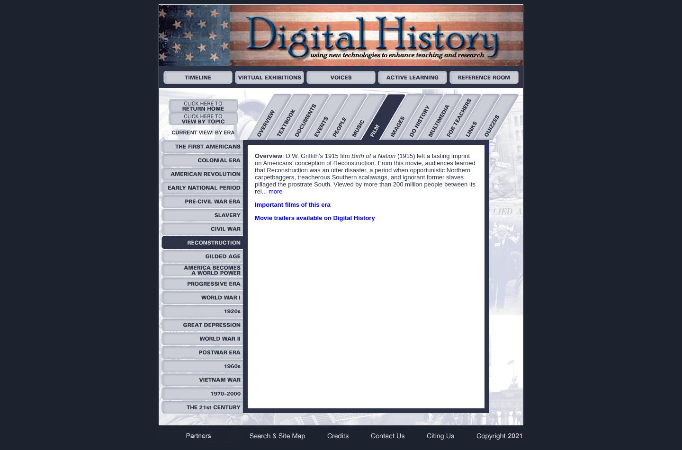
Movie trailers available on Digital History (315, 217)
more (276, 191)
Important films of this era (293, 204)
